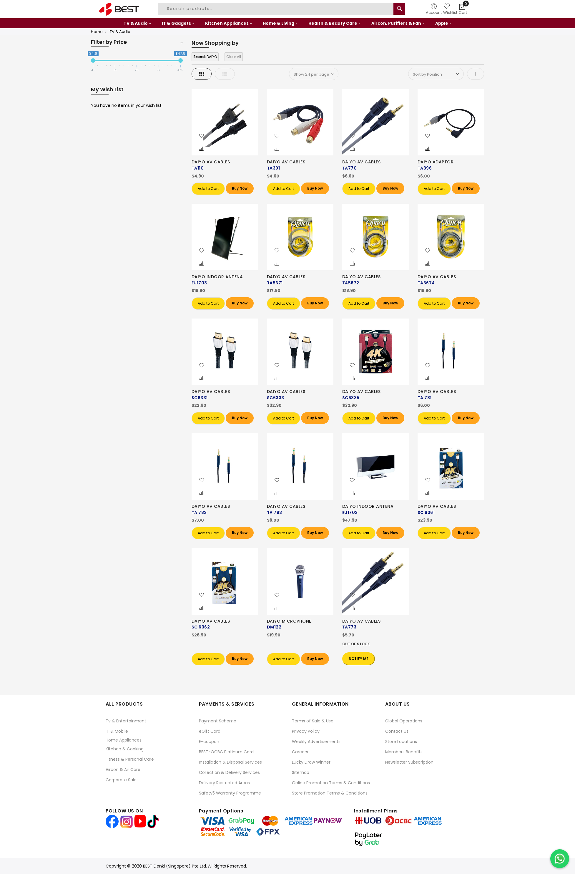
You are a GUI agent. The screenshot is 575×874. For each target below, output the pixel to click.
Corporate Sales (122, 780)
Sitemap (300, 772)
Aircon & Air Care (123, 769)
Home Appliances (124, 740)
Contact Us (396, 731)
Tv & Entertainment (126, 721)
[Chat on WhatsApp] (559, 858)
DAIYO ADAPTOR (436, 162)
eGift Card (209, 731)
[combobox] (276, 9)
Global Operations (403, 721)
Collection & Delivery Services (229, 772)
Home (97, 31)
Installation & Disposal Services (230, 762)
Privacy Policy (306, 731)
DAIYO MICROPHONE (289, 621)
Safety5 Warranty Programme (230, 793)
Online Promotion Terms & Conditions (331, 783)
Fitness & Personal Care (130, 759)
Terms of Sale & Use (312, 721)
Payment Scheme (217, 721)
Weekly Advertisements (316, 741)
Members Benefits (404, 752)
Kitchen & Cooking (125, 749)
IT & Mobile (117, 731)
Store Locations (401, 741)
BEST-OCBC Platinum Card (226, 752)
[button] (202, 136)
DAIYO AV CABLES (211, 162)
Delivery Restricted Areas (224, 783)
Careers (300, 752)
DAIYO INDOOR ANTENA (217, 277)
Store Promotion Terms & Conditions (330, 793)
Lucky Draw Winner (311, 762)
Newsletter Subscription (409, 762)
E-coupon (209, 741)
